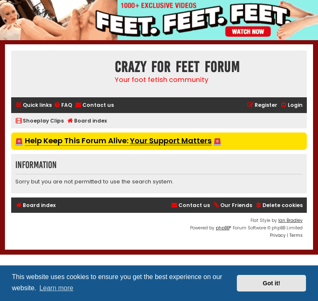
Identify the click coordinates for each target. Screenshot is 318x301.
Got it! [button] (271, 283)
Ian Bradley (290, 220)
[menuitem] (63, 105)
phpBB (222, 228)
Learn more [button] (56, 287)
